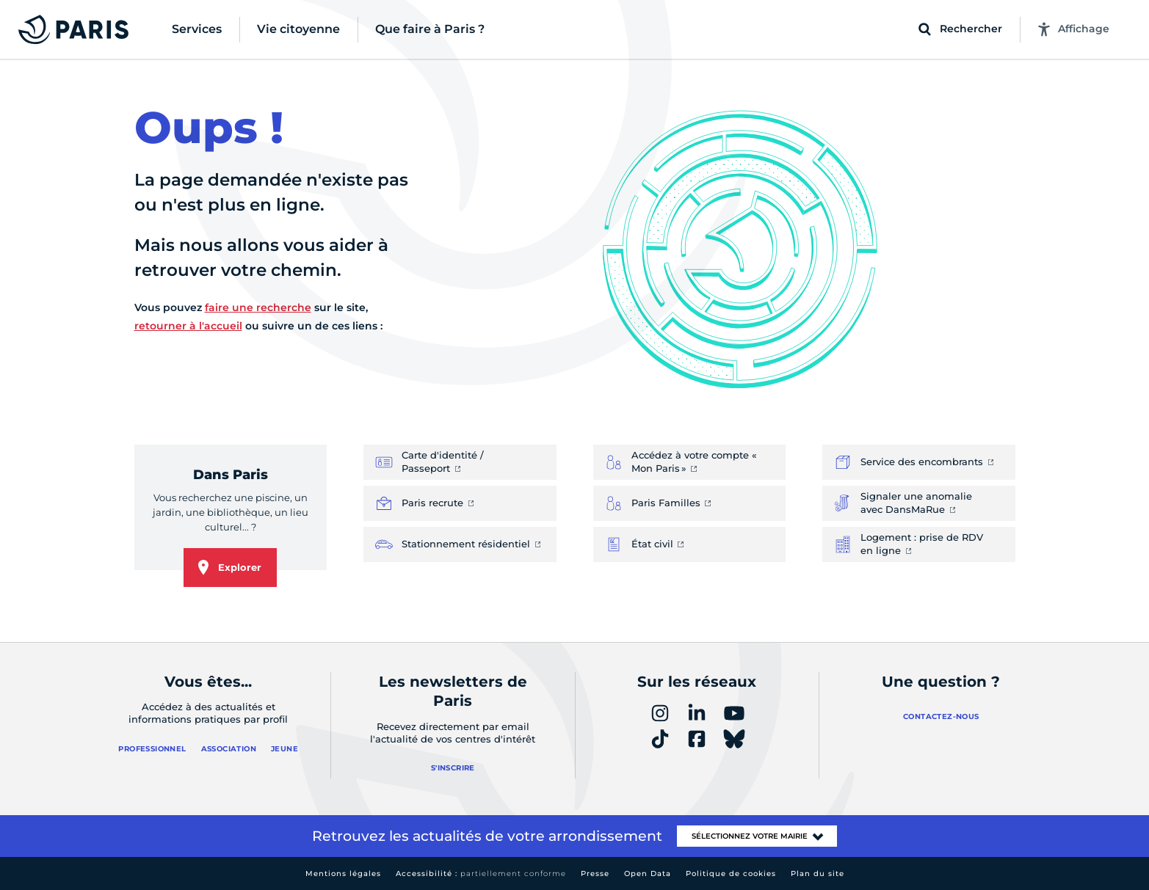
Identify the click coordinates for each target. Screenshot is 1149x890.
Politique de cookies (731, 873)
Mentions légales (343, 873)
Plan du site (817, 873)
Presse (595, 873)
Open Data (647, 873)
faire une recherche (258, 307)
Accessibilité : (481, 873)
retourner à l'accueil (188, 326)
